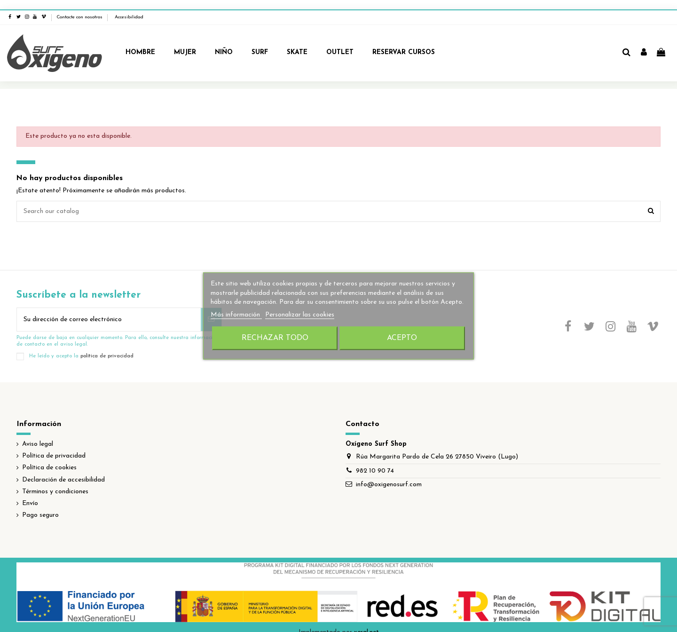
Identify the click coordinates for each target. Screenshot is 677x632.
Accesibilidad (129, 7)
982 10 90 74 (375, 461)
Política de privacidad (54, 446)
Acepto (402, 338)
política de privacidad (107, 347)
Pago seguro (40, 505)
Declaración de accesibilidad (63, 470)
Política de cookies (49, 458)
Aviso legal (37, 434)
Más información (236, 314)
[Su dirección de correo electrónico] (109, 310)
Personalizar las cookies (299, 314)
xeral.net (366, 622)
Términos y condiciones (55, 482)
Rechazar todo (275, 338)
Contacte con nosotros (79, 7)
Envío (30, 494)
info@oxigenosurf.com (389, 475)
